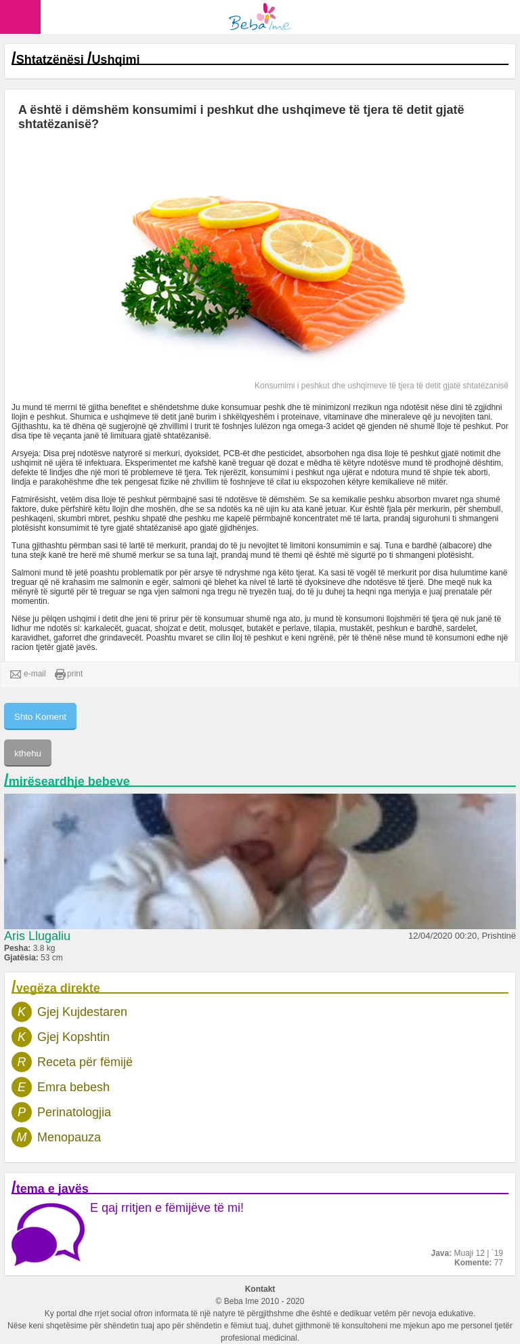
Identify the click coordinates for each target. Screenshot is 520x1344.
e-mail (28, 674)
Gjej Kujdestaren (82, 1012)
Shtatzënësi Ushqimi (78, 59)
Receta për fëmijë (85, 1062)
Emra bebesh (73, 1087)
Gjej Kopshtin (73, 1037)
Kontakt (260, 1289)
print (69, 674)
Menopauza (69, 1137)
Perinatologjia (74, 1112)
